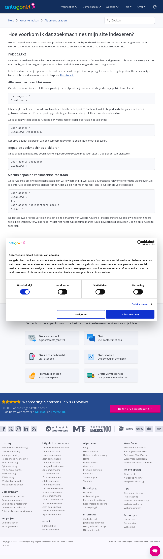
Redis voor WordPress (135, 455)
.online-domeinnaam (52, 488)
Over (141, 6)
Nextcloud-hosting (133, 477)
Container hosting (11, 451)
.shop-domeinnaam (52, 492)
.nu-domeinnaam (51, 484)
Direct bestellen (91, 451)
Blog (85, 447)
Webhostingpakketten (13, 480)
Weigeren (81, 314)
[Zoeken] (130, 20)
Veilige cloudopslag (134, 481)
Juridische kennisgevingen (120, 541)
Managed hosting (10, 455)
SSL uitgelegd (90, 507)
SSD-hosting (8, 477)
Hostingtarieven (10, 526)
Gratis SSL (88, 492)
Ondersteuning (141, 541)
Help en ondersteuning (95, 455)
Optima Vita (130, 523)
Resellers (88, 473)
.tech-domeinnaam (51, 506)
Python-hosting (9, 466)
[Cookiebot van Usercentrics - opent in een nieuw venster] (139, 242)
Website (112, 6)
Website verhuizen (133, 504)
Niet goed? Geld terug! (94, 526)
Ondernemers (90, 462)
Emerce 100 (59, 412)
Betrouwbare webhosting (14, 447)
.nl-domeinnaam (50, 480)
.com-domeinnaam (51, 458)
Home (86, 458)
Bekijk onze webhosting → (135, 409)
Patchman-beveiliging (94, 500)
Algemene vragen (56, 20)
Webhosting (68, 6)
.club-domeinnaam (51, 455)
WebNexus (129, 526)
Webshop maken (132, 507)
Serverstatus (155, 541)
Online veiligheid (91, 496)
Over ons (88, 466)
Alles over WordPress (135, 447)
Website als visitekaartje (136, 500)
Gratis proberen (50, 529)
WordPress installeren (135, 458)
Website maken (29, 20)
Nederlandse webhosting (14, 458)
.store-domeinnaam (52, 503)
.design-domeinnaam (53, 466)
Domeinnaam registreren (14, 503)
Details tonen (140, 304)
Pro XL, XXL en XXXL (11, 469)
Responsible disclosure (95, 503)
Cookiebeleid (90, 518)
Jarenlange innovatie (93, 522)
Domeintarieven (10, 522)
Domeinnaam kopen (12, 500)
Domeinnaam (92, 6)
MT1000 (40, 412)
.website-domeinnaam (53, 510)
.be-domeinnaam (51, 451)
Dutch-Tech (129, 519)
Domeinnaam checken (13, 496)
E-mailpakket (48, 525)
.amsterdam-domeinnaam (55, 447)
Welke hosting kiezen (12, 484)
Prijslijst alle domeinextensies (17, 511)
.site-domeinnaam (51, 495)
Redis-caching (131, 496)
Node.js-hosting (10, 462)
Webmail (87, 480)
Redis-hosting (9, 473)
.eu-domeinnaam (51, 469)
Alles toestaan (130, 314)
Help (128, 6)
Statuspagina (90, 477)
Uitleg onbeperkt (91, 530)
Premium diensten (92, 469)
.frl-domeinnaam (50, 473)
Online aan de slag (133, 492)
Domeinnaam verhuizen (14, 507)
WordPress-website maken (138, 462)
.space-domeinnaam (52, 499)
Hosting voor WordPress (136, 451)
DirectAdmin (67, 75)
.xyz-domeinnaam (51, 514)
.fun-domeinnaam (51, 477)
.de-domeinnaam (51, 462)
